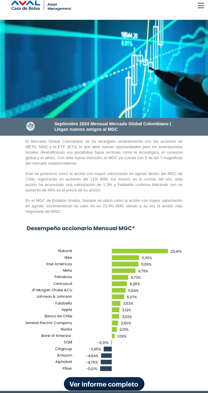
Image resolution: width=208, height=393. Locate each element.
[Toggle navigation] (201, 5)
